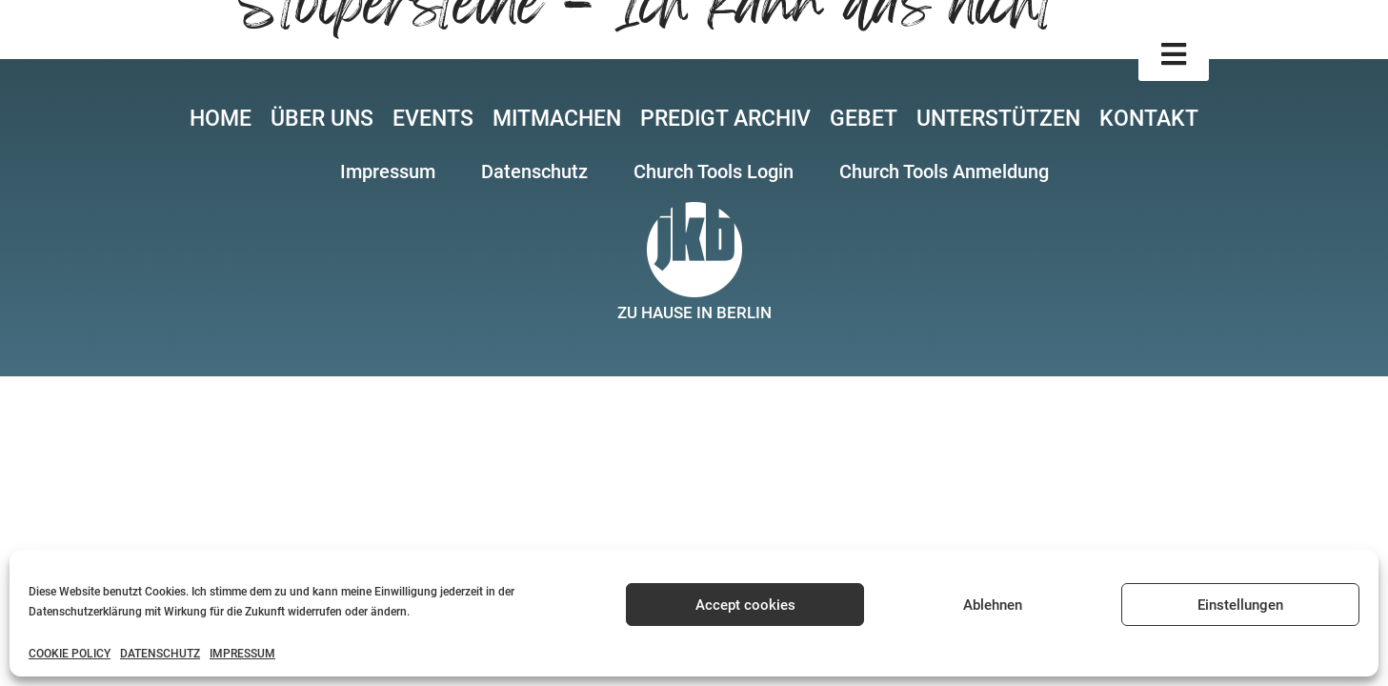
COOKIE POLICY (70, 653)
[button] (1173, 55)
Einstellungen (1240, 605)
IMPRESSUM (242, 653)
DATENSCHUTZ (160, 653)
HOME (220, 118)
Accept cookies (745, 605)
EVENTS (432, 118)
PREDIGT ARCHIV (725, 118)
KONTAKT (1148, 118)
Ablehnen (992, 605)
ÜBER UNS (322, 118)
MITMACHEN (557, 118)
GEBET (863, 118)
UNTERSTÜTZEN (998, 118)
